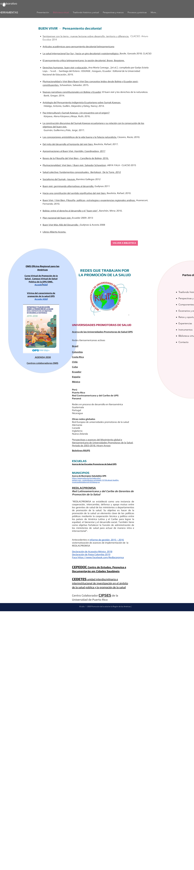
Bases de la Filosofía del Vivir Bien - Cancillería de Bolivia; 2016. (76, 158)
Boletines (77, 450)
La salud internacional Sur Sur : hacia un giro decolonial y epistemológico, (81, 53)
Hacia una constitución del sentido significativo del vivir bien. (74, 193)
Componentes (186, 304)
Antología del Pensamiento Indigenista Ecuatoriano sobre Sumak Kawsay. (82, 102)
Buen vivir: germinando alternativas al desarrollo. (68, 186)
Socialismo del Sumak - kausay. (59, 179)
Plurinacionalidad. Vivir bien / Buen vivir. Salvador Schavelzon (74, 165)
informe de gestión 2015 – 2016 (107, 539)
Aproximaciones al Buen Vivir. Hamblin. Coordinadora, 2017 (74, 151)
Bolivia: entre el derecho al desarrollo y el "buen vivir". (71, 210)
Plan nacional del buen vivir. (57, 217)
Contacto (184, 342)
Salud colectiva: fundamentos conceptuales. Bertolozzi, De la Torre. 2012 (82, 172)
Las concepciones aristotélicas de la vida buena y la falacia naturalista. (80, 137)
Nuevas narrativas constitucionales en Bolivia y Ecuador (72, 92)
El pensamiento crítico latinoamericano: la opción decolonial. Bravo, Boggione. (84, 60)
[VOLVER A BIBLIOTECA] (124, 243)
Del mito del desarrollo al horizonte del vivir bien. (68, 144)
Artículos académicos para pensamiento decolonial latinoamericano (78, 46)
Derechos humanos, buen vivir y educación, (65, 67)
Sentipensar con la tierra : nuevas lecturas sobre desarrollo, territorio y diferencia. (86, 36)
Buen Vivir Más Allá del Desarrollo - (61, 224)
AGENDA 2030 (43, 357)
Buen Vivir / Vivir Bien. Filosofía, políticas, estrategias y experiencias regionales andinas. (89, 200)
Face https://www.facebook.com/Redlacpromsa (98, 557)
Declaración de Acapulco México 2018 (92, 551)
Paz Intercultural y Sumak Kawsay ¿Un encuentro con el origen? (76, 112)
